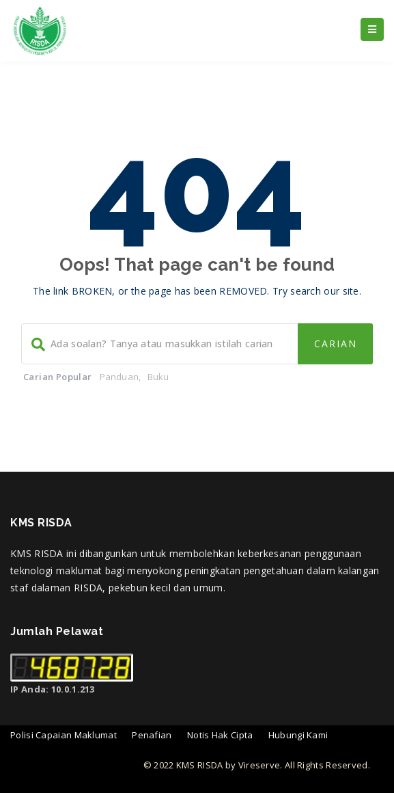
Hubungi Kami (298, 735)
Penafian (151, 735)
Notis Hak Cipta (220, 735)
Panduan (119, 377)
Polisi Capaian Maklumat (63, 735)
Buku (158, 377)
